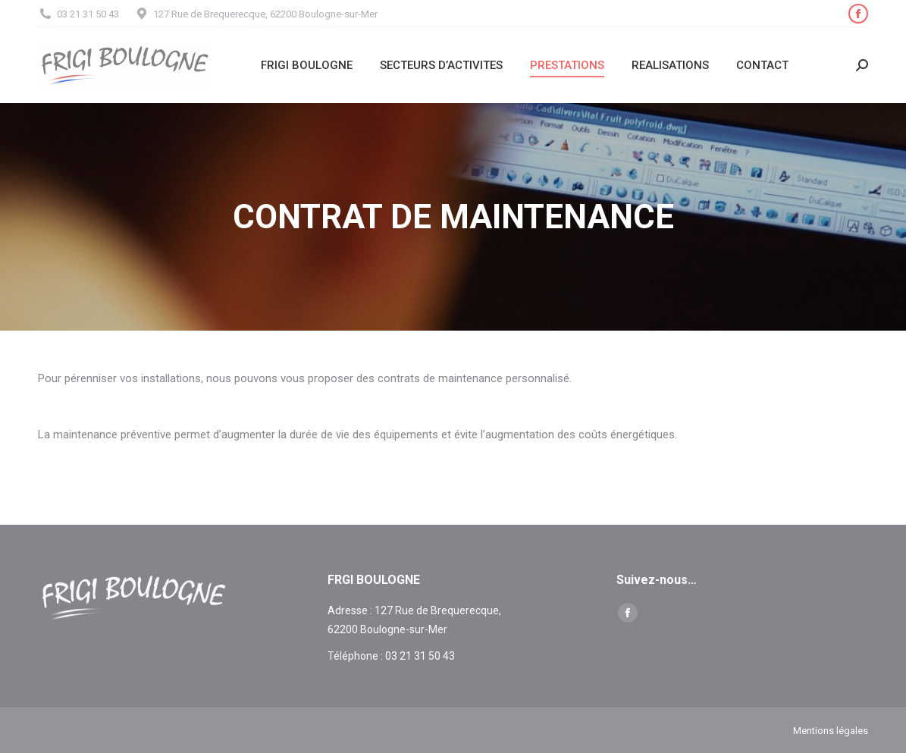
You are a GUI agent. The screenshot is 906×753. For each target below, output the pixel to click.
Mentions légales (830, 730)
